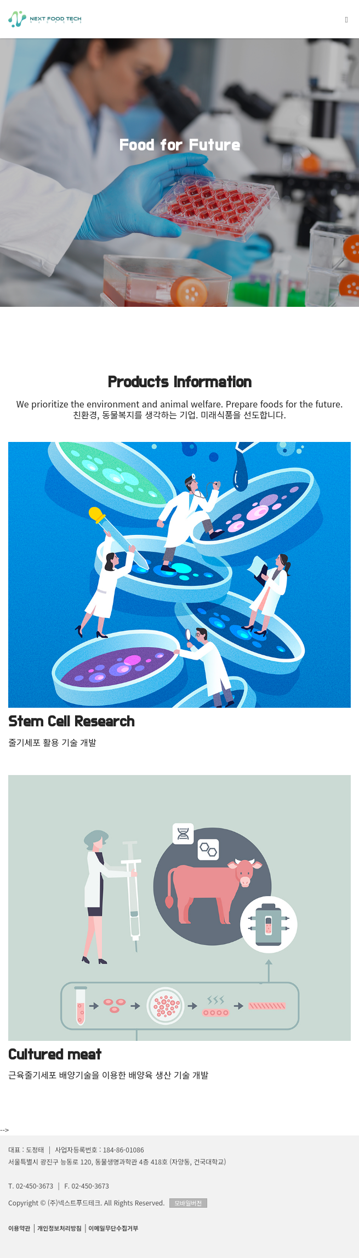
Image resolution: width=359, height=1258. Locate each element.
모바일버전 (188, 1202)
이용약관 (19, 1228)
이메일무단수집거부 (113, 1228)
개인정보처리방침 (59, 1228)
